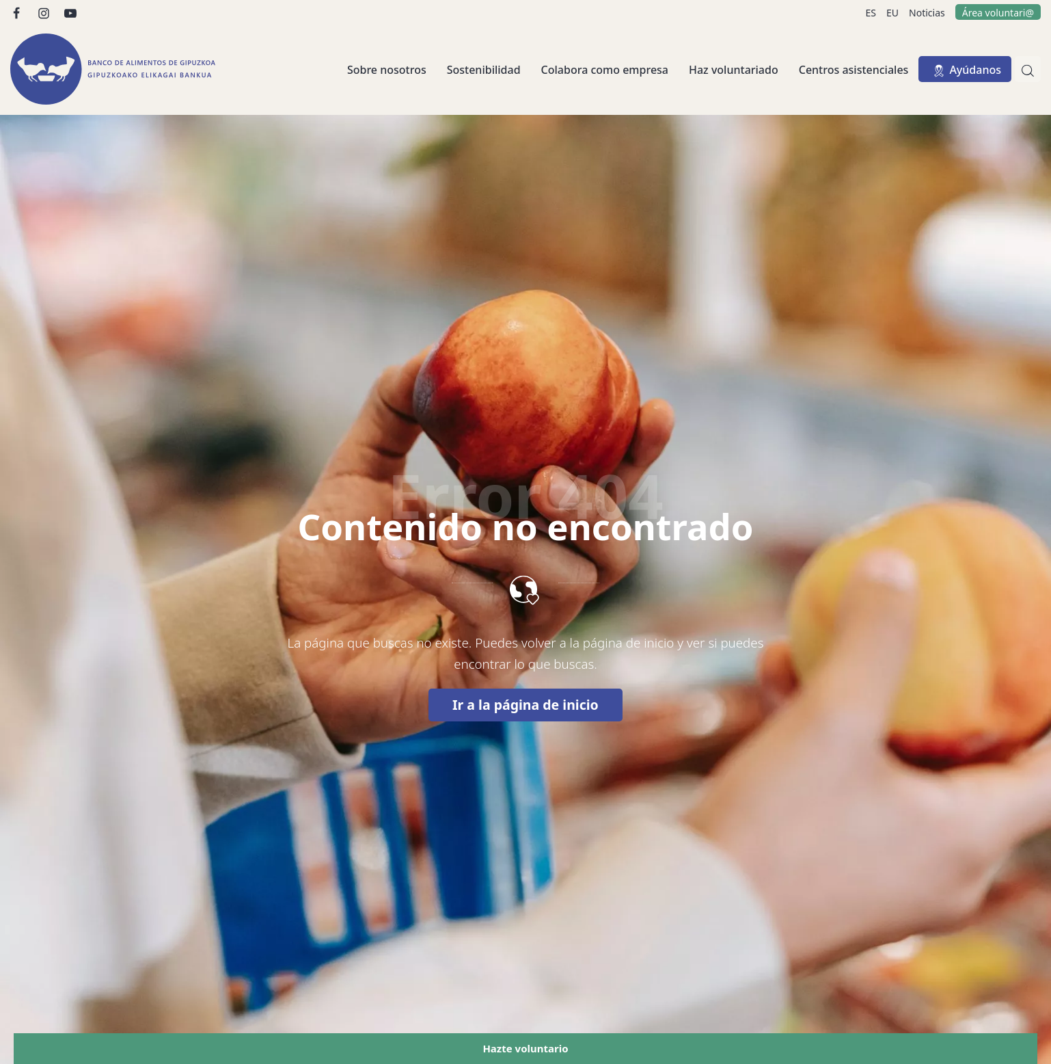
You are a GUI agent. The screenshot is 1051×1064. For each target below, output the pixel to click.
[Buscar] (1028, 69)
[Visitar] (17, 12)
